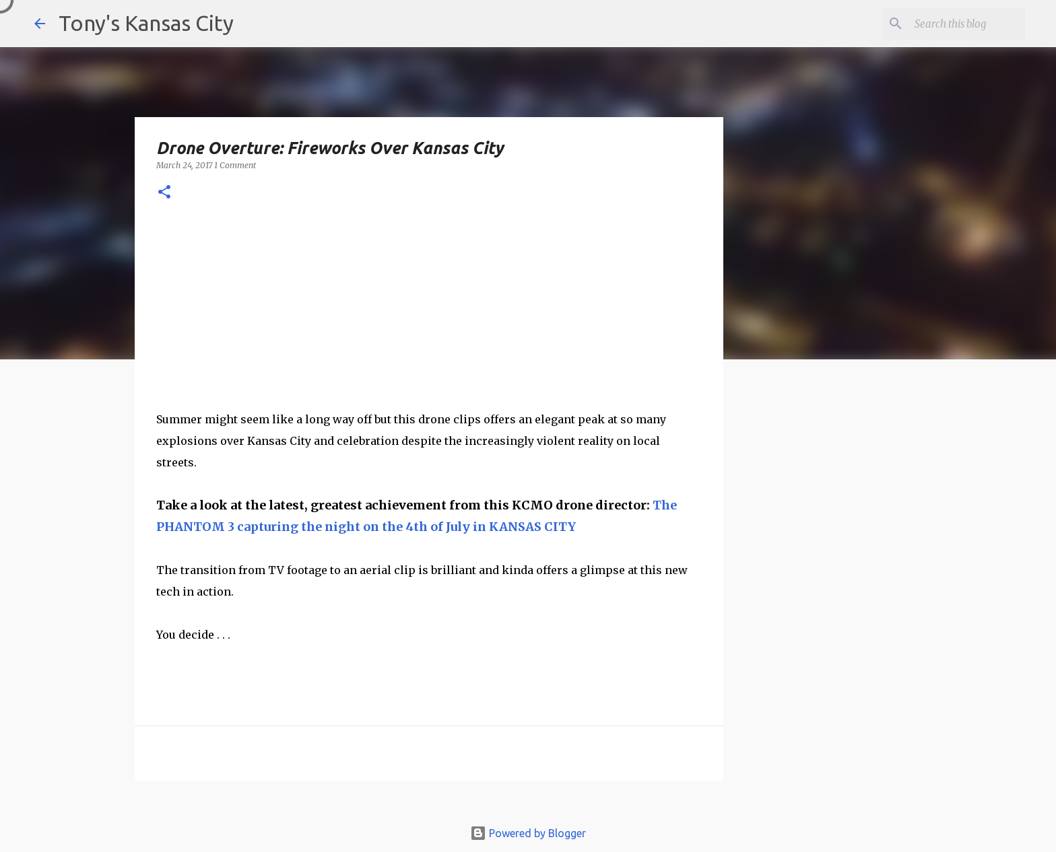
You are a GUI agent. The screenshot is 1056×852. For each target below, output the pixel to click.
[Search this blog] (954, 23)
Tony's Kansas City (146, 23)
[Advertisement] (833, 602)
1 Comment (235, 165)
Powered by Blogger (528, 833)
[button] (164, 193)
